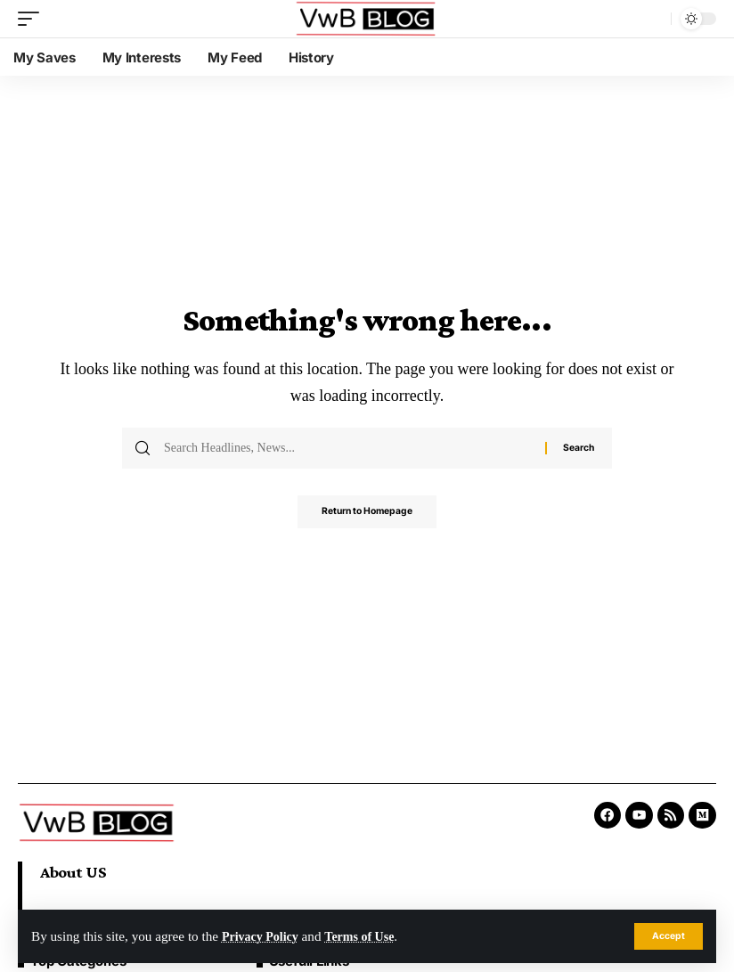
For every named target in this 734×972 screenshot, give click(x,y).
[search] (653, 19)
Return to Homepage (367, 513)
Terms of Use (369, 935)
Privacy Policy (263, 935)
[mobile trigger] (33, 19)
